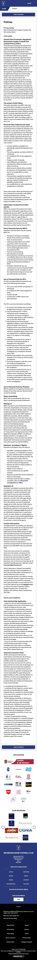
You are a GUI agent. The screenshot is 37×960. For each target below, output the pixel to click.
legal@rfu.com (28, 584)
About (26, 925)
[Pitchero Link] (18, 909)
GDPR (26, 933)
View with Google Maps (18, 866)
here (14, 393)
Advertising (10, 929)
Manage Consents (26, 942)
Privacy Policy (27, 938)
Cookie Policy (10, 942)
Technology (10, 933)
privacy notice (19, 510)
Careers (26, 929)
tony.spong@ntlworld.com (13, 565)
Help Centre (10, 925)
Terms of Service (10, 938)
